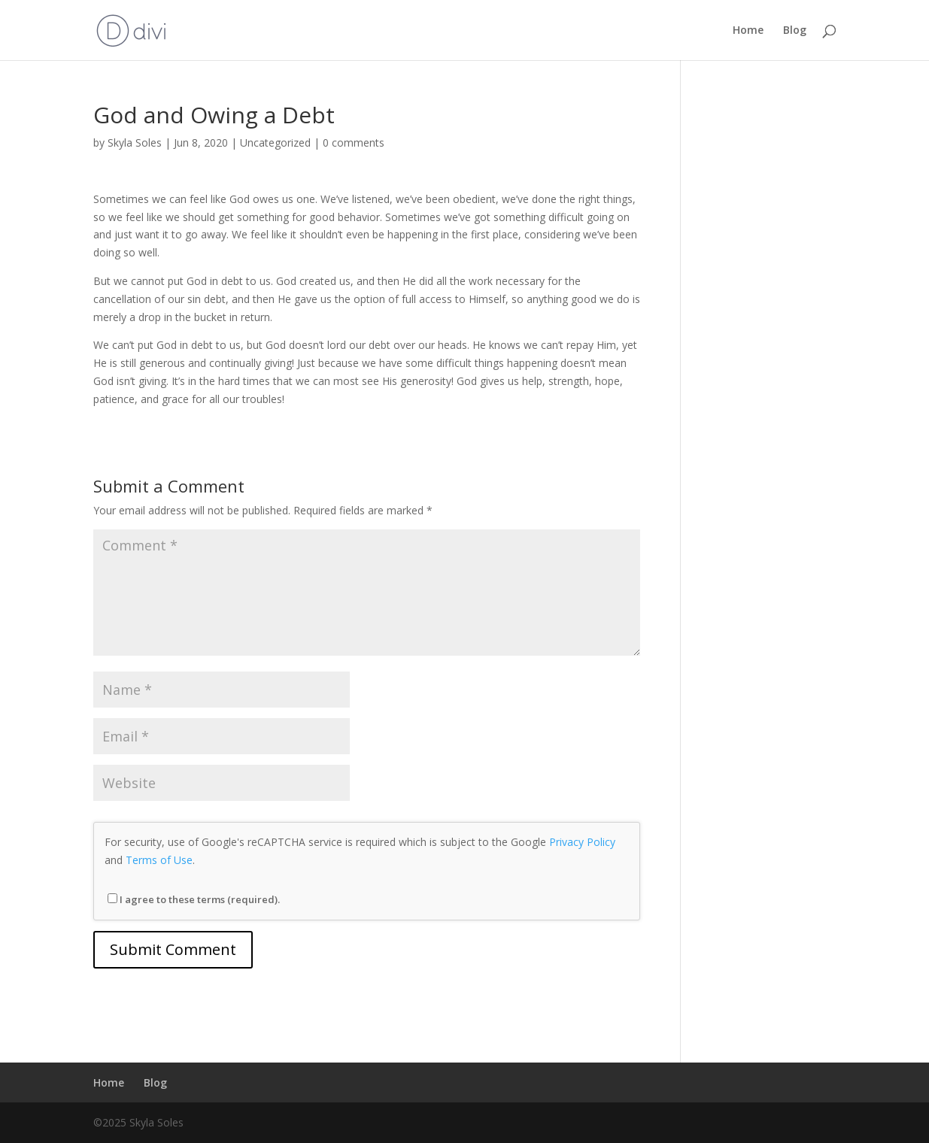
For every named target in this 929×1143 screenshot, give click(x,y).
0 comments (353, 142)
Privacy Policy (582, 842)
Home (748, 31)
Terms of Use (159, 860)
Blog (794, 31)
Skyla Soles (135, 142)
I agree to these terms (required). (194, 899)
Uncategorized (275, 142)
